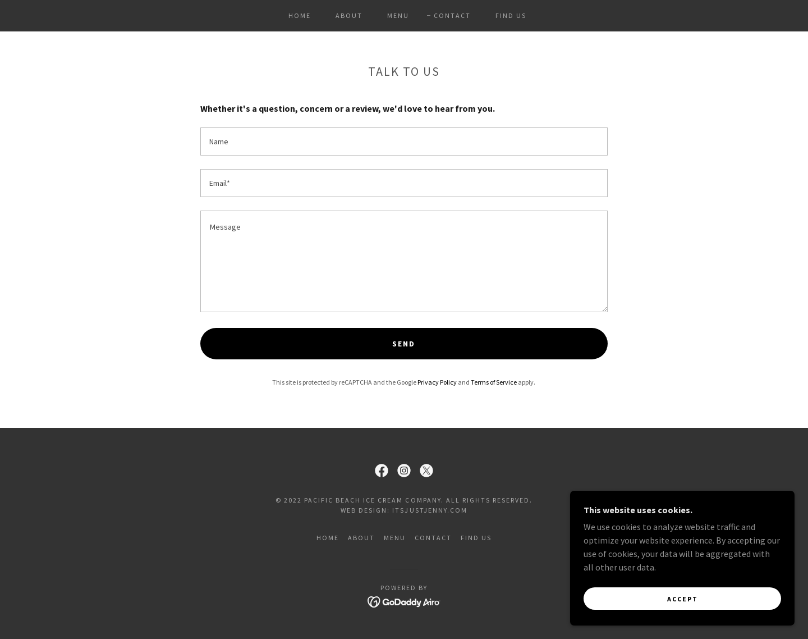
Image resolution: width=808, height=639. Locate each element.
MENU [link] (398, 15)
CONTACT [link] (452, 15)
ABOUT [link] (349, 15)
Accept (682, 599)
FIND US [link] (510, 15)
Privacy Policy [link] (437, 382)
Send (403, 344)
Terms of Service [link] (494, 382)
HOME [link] (299, 15)
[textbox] (403, 141)
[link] (381, 470)
